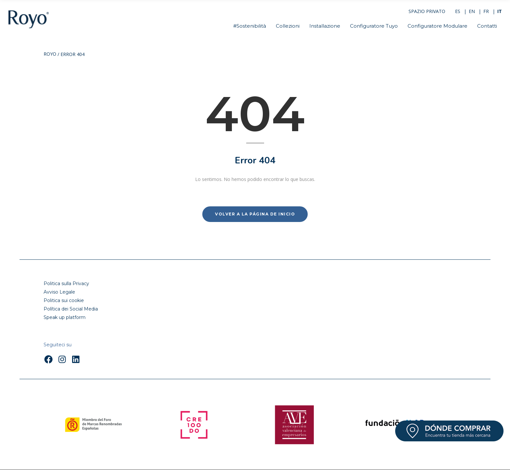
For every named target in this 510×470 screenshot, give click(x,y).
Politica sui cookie (64, 300)
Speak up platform (65, 317)
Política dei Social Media (71, 309)
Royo (50, 54)
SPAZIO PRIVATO (427, 11)
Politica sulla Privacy (66, 283)
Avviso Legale (59, 292)
